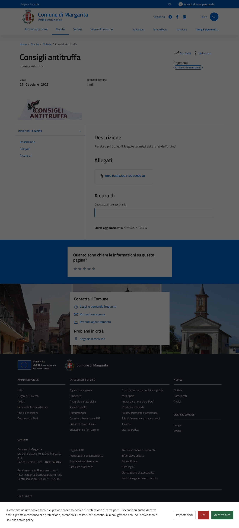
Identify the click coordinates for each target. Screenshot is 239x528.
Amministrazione (36, 29)
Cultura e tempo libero (82, 424)
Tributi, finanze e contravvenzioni (141, 418)
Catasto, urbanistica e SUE (85, 418)
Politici (21, 401)
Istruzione (181, 29)
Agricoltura (138, 29)
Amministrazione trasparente (139, 450)
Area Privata (25, 496)
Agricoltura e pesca (81, 390)
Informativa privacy (133, 455)
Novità (60, 29)
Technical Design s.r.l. (41, 518)
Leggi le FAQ (76, 450)
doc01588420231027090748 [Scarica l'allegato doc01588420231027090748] (124, 175)
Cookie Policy (129, 461)
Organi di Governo (28, 396)
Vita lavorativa (130, 429)
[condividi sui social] (183, 53)
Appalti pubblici (78, 407)
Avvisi (177, 401)
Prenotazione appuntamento (86, 455)
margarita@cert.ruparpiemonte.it (43, 474)
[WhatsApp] (182, 16)
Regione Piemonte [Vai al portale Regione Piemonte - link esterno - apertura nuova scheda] (30, 4)
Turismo (126, 424)
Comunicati (180, 396)
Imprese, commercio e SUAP (138, 401)
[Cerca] (214, 16)
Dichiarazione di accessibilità (138, 472)
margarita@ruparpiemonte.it (42, 470)
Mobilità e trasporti (133, 407)
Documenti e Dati (28, 418)
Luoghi (177, 425)
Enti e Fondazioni (28, 413)
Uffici (20, 390)
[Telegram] (168, 16)
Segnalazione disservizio (83, 461)
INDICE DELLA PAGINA (50, 131)
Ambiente (75, 396)
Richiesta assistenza (81, 467)
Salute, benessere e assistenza (140, 413)
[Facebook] (175, 16)
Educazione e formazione (84, 429)
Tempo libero (160, 29)
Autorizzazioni (78, 413)
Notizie (178, 390)
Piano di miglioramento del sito (139, 478)
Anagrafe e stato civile (83, 401)
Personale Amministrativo (33, 407)
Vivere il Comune (101, 29)
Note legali (128, 467)
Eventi (177, 431)
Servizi (77, 29)
